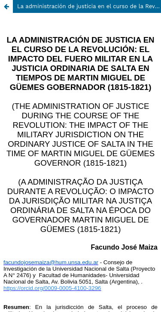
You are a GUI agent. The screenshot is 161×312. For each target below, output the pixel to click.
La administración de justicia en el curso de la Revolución (89, 6)
